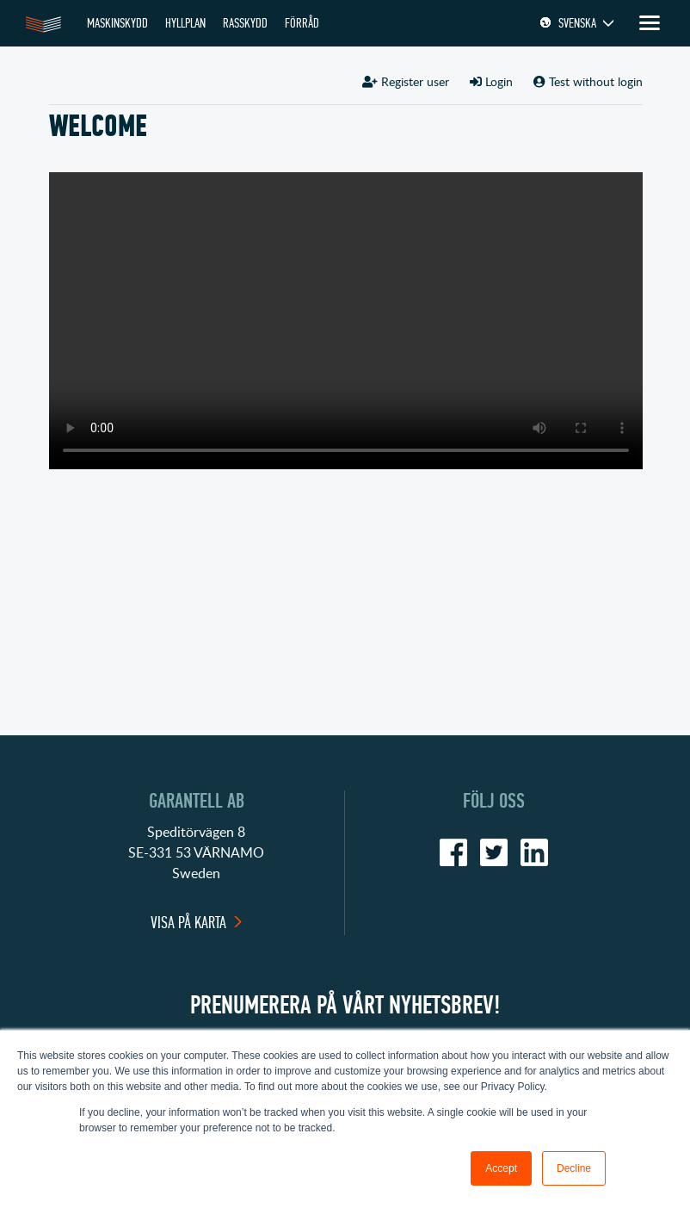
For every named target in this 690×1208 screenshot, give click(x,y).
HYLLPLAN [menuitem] (185, 23)
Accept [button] (501, 1168)
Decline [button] (574, 1168)
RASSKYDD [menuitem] (245, 23)
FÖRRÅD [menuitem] (302, 23)
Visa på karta (188, 922)
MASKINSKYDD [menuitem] (117, 23)
